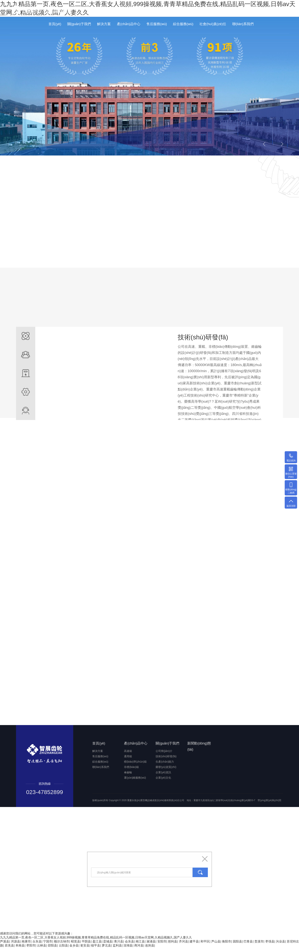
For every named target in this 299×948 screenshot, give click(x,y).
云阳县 (63, 945)
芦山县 (215, 941)
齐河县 (183, 941)
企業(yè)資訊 (163, 772)
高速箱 (128, 751)
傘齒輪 (128, 772)
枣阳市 (30, 945)
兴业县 (280, 941)
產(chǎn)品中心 (128, 24)
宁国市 (47, 941)
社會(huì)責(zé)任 (212, 24)
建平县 (194, 941)
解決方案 (104, 24)
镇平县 (95, 945)
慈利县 (172, 941)
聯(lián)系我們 (243, 24)
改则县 (149, 945)
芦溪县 (4, 941)
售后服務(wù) (156, 24)
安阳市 (161, 941)
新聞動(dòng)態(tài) (199, 747)
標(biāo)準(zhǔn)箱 (135, 762)
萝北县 (106, 945)
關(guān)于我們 (79, 24)
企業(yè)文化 (163, 778)
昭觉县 (75, 941)
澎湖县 (128, 945)
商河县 (138, 945)
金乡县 (74, 945)
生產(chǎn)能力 (165, 762)
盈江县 (97, 941)
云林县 (41, 945)
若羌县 (9, 945)
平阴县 (86, 941)
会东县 (129, 941)
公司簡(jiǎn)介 (164, 751)
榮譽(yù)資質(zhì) (166, 767)
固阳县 (237, 941)
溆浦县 (151, 941)
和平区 (205, 941)
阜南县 (20, 945)
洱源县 (15, 941)
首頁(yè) (54, 24)
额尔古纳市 (61, 941)
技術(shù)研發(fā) (166, 756)
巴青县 (248, 941)
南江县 (140, 941)
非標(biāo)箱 (131, 767)
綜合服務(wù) (183, 24)
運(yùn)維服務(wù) (135, 778)
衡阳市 (226, 941)
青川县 (118, 941)
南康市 (26, 941)
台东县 (37, 941)
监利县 (117, 945)
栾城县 (107, 941)
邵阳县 (52, 945)
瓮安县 (84, 945)
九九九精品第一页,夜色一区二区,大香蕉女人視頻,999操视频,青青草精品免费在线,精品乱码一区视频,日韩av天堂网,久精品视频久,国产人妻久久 (96, 937)
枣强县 (269, 941)
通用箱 (128, 756)
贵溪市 (259, 941)
